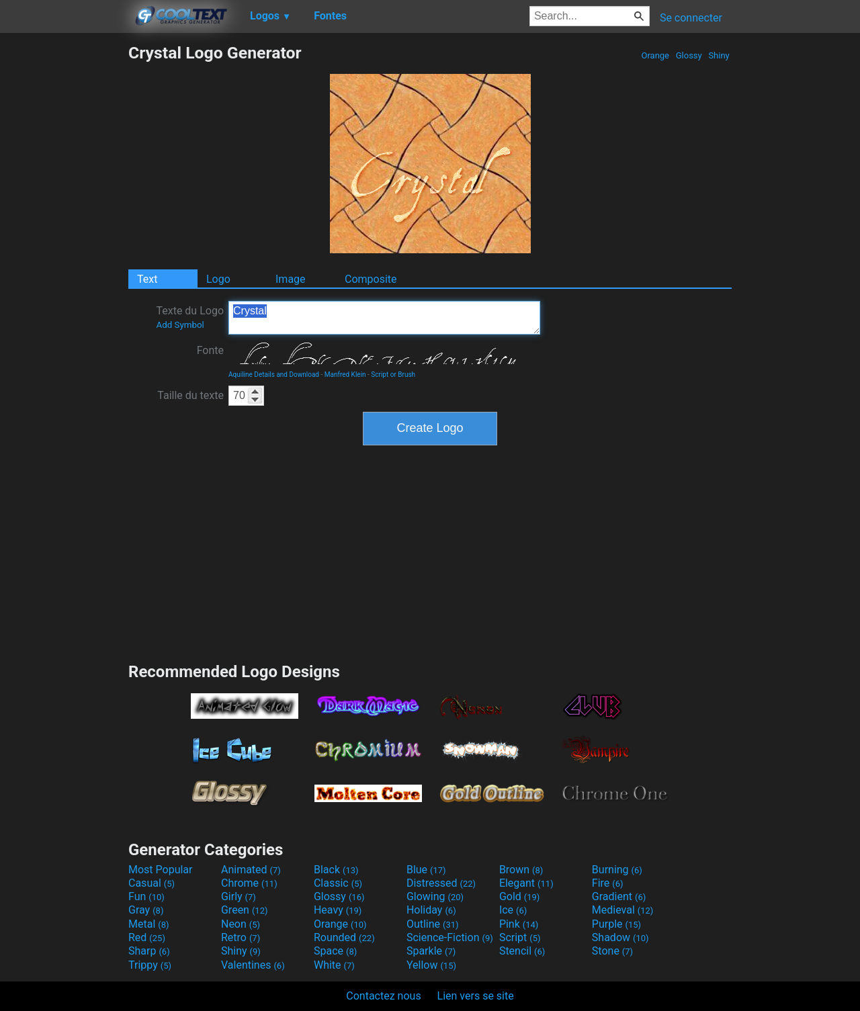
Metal (148, 924)
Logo (218, 279)
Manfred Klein (345, 374)
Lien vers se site (475, 996)
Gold (519, 896)
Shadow (620, 937)
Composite (371, 279)
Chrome (249, 883)
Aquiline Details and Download (273, 374)
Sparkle (431, 950)
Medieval (623, 910)
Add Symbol (180, 325)
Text (147, 279)
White (334, 965)
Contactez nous (383, 996)
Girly (238, 896)
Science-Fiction (449, 937)
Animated (251, 869)
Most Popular (160, 869)
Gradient (619, 896)
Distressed (441, 883)
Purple (616, 924)
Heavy (337, 910)
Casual (151, 883)
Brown (521, 869)
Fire (608, 883)
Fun (146, 896)
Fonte (210, 350)
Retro (240, 937)
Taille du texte (190, 395)
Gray (145, 910)
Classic (338, 883)
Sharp (149, 950)
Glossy (688, 55)
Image (290, 279)
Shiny (719, 55)
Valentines (253, 965)
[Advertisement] (64, 244)
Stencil (522, 950)
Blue (426, 869)
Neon (240, 924)
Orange (655, 55)
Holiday (431, 910)
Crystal (384, 318)
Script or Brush (393, 374)
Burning (617, 869)
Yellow (431, 965)
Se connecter (691, 17)
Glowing (435, 896)
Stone (612, 950)
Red (146, 937)
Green (244, 910)
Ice (513, 910)
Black (336, 869)
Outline (432, 924)
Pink (519, 924)
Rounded (344, 937)
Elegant (526, 883)
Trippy (149, 965)
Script (520, 937)
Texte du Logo (190, 317)
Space (335, 950)
